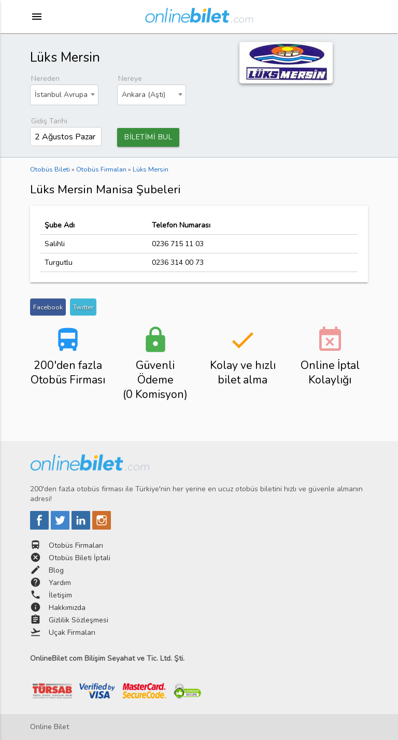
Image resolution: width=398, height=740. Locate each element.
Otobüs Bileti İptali (79, 558)
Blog (56, 570)
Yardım (60, 583)
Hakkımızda (67, 608)
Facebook (48, 307)
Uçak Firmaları (72, 632)
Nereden (45, 78)
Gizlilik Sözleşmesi (78, 620)
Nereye (130, 78)
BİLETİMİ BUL (148, 137)
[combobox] (64, 94)
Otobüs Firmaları (76, 545)
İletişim (60, 595)
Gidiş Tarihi (49, 121)
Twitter (83, 307)
